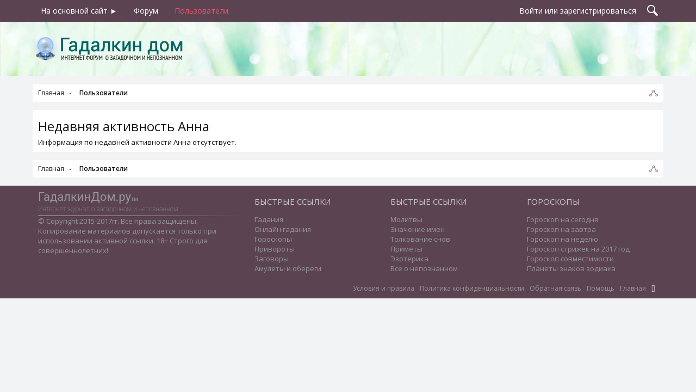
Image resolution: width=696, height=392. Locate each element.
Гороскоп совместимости (570, 259)
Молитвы (406, 219)
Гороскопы (273, 239)
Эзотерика (409, 259)
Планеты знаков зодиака (571, 268)
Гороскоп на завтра (561, 229)
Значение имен (417, 229)
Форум (146, 10)
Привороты (274, 249)
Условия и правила (383, 288)
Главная (633, 288)
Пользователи (201, 10)
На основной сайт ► (79, 10)
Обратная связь (555, 288)
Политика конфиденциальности (472, 288)
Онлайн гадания (282, 229)
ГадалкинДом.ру (84, 197)
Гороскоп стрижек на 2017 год (578, 249)
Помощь (600, 288)
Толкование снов (420, 239)
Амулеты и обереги (287, 268)
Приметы (406, 249)
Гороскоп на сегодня (562, 219)
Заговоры (271, 259)
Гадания (268, 219)
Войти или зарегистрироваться (577, 10)
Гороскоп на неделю (562, 239)
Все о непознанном (424, 268)
